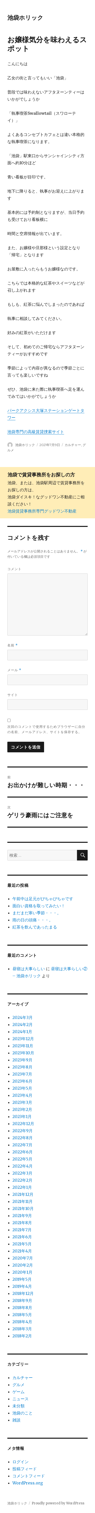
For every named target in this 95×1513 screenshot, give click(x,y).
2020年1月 (22, 1272)
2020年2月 (22, 1265)
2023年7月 (22, 1074)
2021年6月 (22, 1236)
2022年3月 (22, 1173)
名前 (12, 645)
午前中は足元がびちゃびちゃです (42, 898)
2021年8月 (22, 1222)
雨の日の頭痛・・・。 (32, 919)
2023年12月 (23, 1038)
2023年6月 (22, 1081)
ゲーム (18, 1391)
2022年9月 (22, 1130)
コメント (14, 569)
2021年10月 (23, 1208)
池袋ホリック (25, 17)
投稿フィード (24, 1468)
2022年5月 (22, 1158)
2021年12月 (22, 1194)
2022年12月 (23, 1123)
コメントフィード (28, 1475)
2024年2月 (22, 1024)
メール (14, 670)
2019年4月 (22, 1286)
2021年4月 (22, 1250)
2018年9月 (22, 1300)
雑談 (16, 1420)
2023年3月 (22, 1102)
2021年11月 (22, 1201)
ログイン (20, 1461)
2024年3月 (22, 1017)
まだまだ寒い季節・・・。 (36, 912)
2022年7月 (22, 1144)
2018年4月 (22, 1321)
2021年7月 (22, 1229)
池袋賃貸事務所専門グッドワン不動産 (42, 511)
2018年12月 (23, 1293)
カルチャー (73, 445)
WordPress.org (27, 1482)
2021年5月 (22, 1243)
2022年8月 (22, 1137)
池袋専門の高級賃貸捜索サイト (35, 431)
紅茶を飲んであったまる (34, 926)
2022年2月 (22, 1180)
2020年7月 (22, 1258)
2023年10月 (23, 1052)
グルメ (18, 1384)
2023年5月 (22, 1088)
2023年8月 (22, 1066)
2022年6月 (22, 1151)
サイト (12, 695)
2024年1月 (22, 1031)
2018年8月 (22, 1307)
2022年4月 (22, 1166)
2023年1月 (22, 1116)
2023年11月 (22, 1045)
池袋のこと (22, 1412)
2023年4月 (22, 1095)
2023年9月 (22, 1059)
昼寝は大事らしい (28, 968)
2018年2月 (22, 1335)
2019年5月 (22, 1279)
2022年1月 (22, 1187)
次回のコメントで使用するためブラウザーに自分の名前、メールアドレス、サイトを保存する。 (46, 729)
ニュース (20, 1398)
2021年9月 (22, 1215)
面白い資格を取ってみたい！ (38, 905)
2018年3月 (22, 1328)
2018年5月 (22, 1314)
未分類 (18, 1405)
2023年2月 (22, 1109)
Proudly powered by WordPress (58, 1503)
